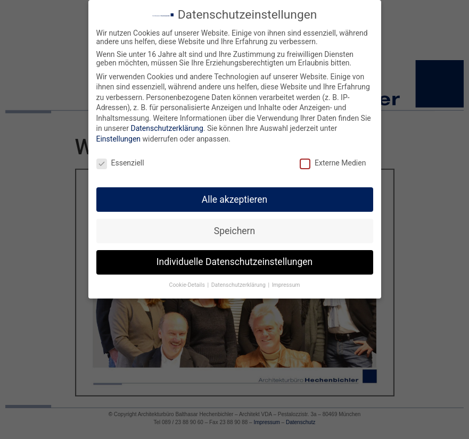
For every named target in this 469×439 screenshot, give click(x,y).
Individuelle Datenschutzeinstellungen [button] (234, 257)
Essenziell (120, 158)
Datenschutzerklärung (166, 123)
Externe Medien (333, 158)
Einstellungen (118, 134)
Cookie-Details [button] (188, 280)
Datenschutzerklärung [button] (239, 280)
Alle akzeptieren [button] (235, 194)
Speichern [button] (234, 225)
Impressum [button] (286, 280)
